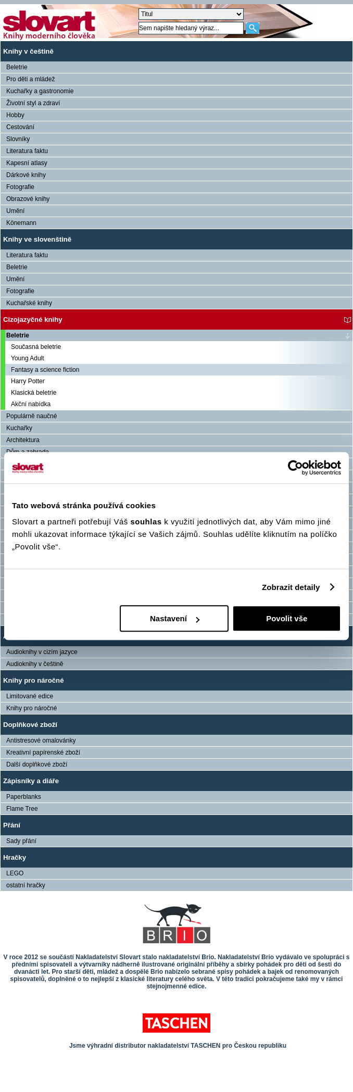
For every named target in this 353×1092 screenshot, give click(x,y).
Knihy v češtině (28, 51)
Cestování (20, 127)
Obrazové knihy (27, 199)
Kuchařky (19, 428)
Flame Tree (22, 808)
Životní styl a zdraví (33, 103)
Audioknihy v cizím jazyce (42, 652)
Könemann (21, 223)
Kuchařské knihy (29, 303)
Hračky (14, 857)
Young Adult (27, 358)
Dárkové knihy (26, 175)
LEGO (14, 873)
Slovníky (18, 139)
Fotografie (20, 187)
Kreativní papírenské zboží (43, 752)
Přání (11, 825)
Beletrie (17, 67)
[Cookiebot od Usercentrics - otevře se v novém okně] (295, 467)
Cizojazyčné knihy (32, 319)
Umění (15, 211)
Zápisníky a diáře (31, 781)
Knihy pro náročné (33, 680)
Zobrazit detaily (291, 587)
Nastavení (174, 618)
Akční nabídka (31, 404)
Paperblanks (23, 796)
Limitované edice (29, 696)
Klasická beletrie (33, 392)
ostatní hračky (25, 885)
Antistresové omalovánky (40, 740)
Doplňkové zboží (30, 725)
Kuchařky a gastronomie (39, 91)
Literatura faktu (27, 151)
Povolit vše (286, 618)
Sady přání (21, 841)
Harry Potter (28, 381)
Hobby (15, 115)
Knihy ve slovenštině (37, 239)
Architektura (23, 440)
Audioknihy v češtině (34, 664)
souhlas (147, 521)
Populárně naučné (31, 416)
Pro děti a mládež (30, 79)
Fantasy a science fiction (45, 369)
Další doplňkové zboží (36, 764)
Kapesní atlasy (26, 163)
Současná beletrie (36, 346)
